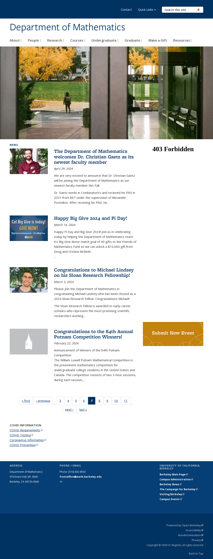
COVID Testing (21, 435)
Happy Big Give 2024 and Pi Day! (90, 218)
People (34, 40)
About (16, 40)
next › (70, 409)
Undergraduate (105, 40)
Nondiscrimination (190, 535)
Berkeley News (171, 484)
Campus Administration (176, 479)
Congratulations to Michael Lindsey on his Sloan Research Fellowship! (94, 272)
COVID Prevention (24, 445)
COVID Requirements (26, 430)
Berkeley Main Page (174, 474)
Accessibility (194, 530)
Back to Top (196, 553)
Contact (126, 9)
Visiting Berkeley (172, 494)
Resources (182, 40)
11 (127, 401)
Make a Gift (157, 40)
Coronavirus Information (28, 440)
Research (55, 40)
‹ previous (44, 400)
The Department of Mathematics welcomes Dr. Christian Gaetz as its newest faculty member (94, 156)
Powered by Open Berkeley (184, 525)
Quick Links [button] (147, 10)
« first (27, 400)
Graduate (133, 40)
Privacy (197, 540)
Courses (77, 40)
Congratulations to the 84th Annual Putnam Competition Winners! (93, 334)
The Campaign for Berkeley (179, 489)
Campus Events (171, 499)
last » (84, 409)
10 (117, 401)
